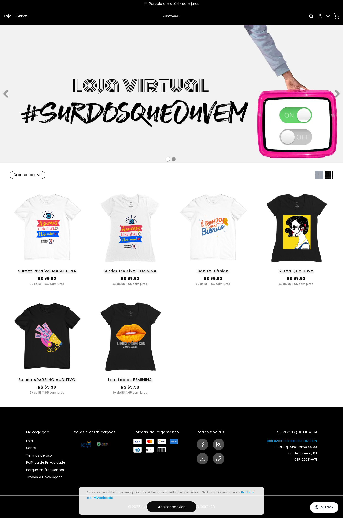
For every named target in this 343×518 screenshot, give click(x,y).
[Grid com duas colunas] (319, 175)
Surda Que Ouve (296, 271)
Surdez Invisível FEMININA (129, 271)
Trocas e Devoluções (44, 477)
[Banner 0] (168, 159)
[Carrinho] (336, 16)
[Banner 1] (174, 159)
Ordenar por (27, 175)
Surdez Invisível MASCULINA (47, 271)
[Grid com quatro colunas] (329, 175)
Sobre (22, 16)
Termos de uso (39, 455)
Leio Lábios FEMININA (130, 379)
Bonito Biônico (213, 271)
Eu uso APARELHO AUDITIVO (47, 379)
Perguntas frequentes (45, 469)
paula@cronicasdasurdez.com (292, 440)
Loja (8, 16)
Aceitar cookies (171, 506)
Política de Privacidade (45, 462)
